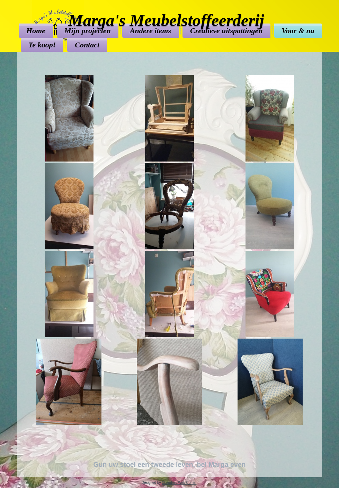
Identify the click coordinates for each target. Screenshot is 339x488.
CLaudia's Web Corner (179, 483)
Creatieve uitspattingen (226, 30)
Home (35, 30)
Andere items (150, 30)
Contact (87, 44)
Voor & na (298, 30)
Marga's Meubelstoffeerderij (166, 20)
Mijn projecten (87, 30)
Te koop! (42, 44)
